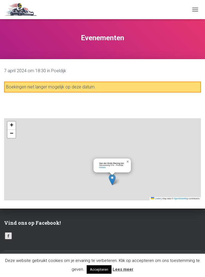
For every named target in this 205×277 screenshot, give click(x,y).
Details (102, 167)
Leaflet (156, 198)
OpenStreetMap (181, 198)
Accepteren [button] (99, 269)
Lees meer (123, 269)
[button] (112, 179)
